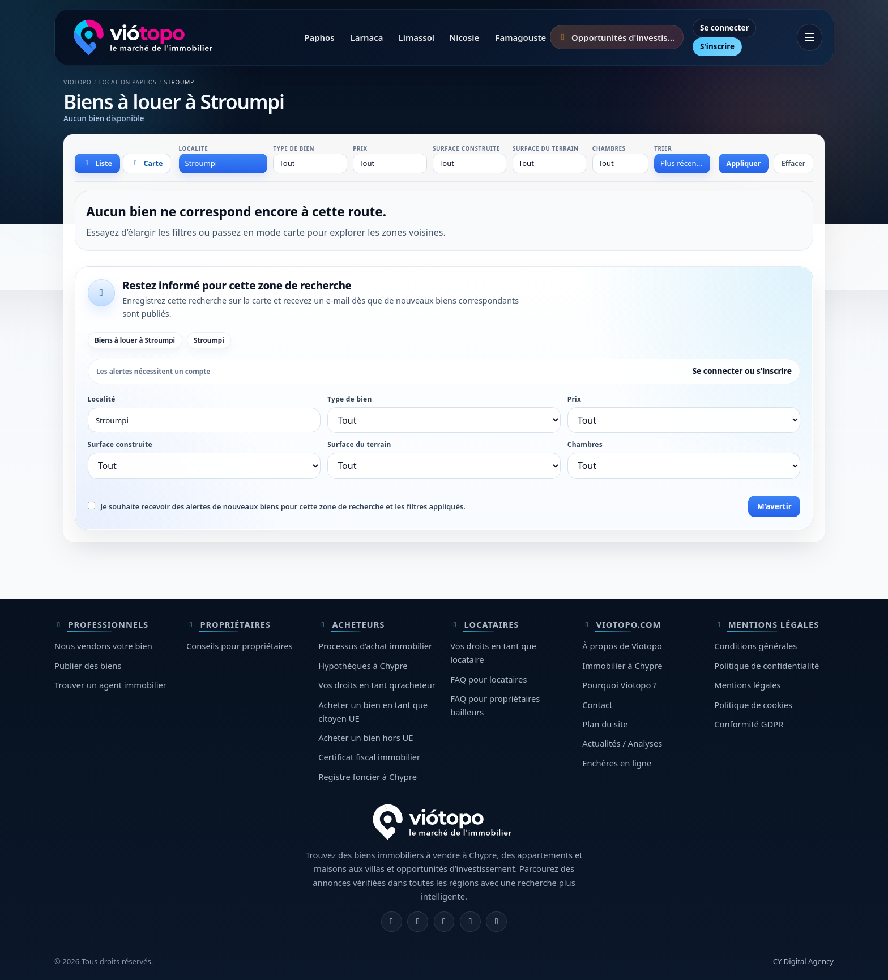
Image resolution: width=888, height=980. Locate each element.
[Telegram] (470, 921)
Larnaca (367, 37)
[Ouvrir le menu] (809, 37)
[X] (444, 921)
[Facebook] (391, 921)
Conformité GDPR (748, 724)
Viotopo (77, 82)
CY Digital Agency (803, 961)
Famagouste (520, 37)
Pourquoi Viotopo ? (619, 685)
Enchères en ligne (616, 763)
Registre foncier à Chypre (367, 776)
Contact (597, 704)
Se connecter (724, 28)
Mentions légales (747, 685)
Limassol (416, 37)
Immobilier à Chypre (622, 665)
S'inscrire (717, 46)
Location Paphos (128, 82)
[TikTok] (496, 921)
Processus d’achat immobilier (375, 645)
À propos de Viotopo (622, 645)
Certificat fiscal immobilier (369, 756)
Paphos (319, 37)
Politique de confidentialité (766, 665)
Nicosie (464, 37)
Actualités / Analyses (622, 743)
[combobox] (223, 163)
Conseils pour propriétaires (239, 645)
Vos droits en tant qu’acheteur (377, 685)
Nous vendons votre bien (103, 645)
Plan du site (604, 724)
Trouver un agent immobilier (110, 685)
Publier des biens (87, 665)
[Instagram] (417, 921)
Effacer (793, 163)
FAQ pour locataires (488, 679)
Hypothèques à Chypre (363, 665)
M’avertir (774, 506)
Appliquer (744, 163)
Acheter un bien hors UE (365, 737)
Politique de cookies (753, 704)
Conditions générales (755, 645)
